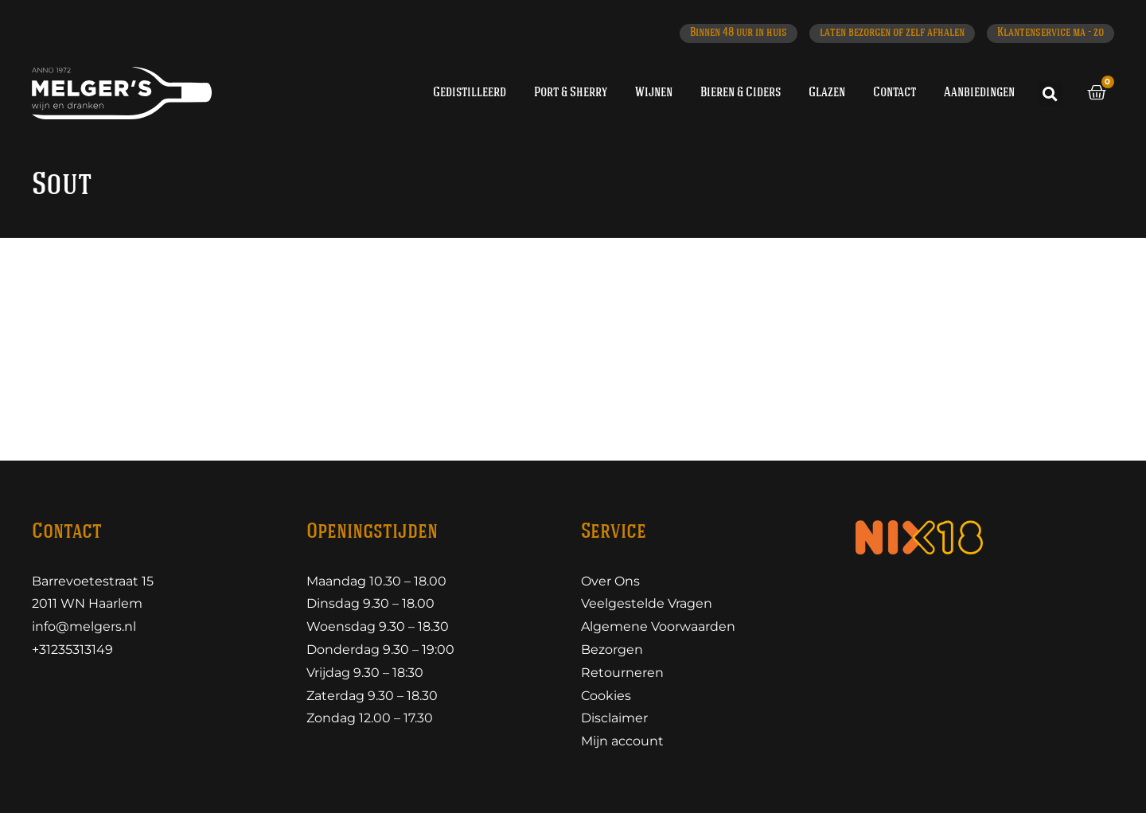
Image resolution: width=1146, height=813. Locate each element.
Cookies (606, 695)
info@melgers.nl (84, 626)
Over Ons (610, 581)
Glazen (827, 92)
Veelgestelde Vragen (646, 603)
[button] (1050, 94)
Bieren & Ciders (740, 92)
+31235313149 (72, 649)
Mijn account (622, 741)
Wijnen (653, 92)
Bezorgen (612, 649)
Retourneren (622, 672)
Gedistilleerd (469, 92)
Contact (894, 92)
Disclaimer (614, 717)
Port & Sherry (570, 92)
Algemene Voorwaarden (658, 626)
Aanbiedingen (979, 92)
